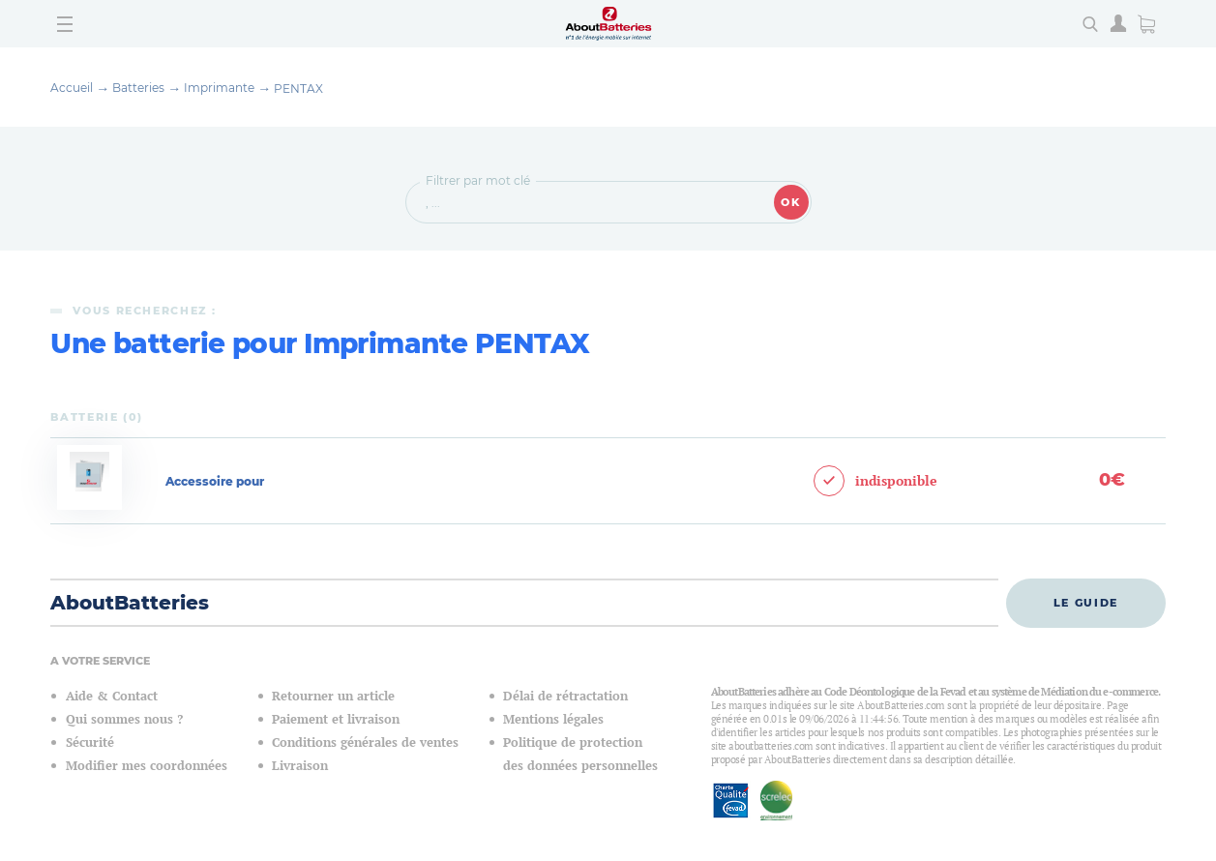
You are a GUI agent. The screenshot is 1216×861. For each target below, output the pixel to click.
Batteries (138, 87)
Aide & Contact (112, 696)
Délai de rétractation (565, 696)
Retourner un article (333, 696)
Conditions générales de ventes (365, 742)
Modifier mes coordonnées (146, 765)
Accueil (71, 87)
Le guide (1085, 602)
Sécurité (90, 742)
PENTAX (298, 88)
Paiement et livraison (336, 719)
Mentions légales (553, 719)
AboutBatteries (129, 602)
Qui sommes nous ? (124, 719)
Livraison (300, 765)
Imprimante (219, 87)
